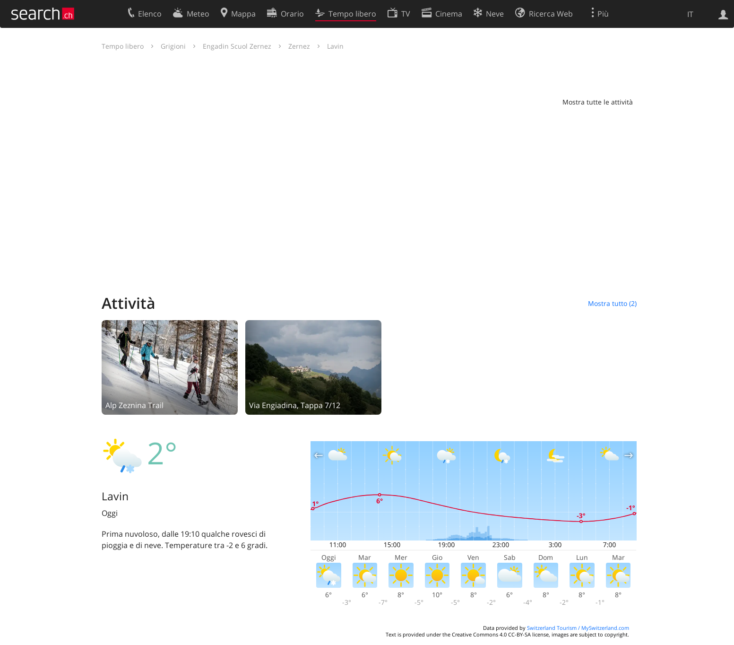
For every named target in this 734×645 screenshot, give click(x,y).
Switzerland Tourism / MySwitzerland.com (578, 627)
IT (690, 14)
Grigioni (173, 46)
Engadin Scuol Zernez (237, 46)
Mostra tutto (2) (612, 303)
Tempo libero (123, 46)
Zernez (299, 46)
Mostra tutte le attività (597, 101)
